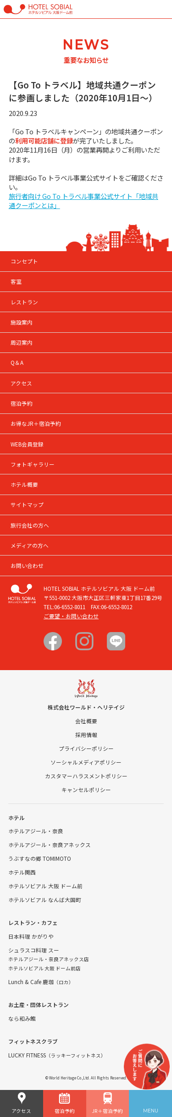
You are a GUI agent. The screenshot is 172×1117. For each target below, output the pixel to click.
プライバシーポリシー (86, 748)
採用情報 (86, 734)
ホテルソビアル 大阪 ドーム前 (45, 886)
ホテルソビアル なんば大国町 (44, 899)
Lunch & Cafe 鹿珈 (41, 981)
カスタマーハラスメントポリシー (86, 776)
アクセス (21, 1103)
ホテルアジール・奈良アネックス (49, 844)
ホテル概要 (24, 484)
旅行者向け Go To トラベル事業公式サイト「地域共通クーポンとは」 (83, 200)
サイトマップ (27, 504)
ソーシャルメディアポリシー (86, 762)
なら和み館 (22, 1018)
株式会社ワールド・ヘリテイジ (86, 707)
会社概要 (86, 721)
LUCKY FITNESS (57, 1055)
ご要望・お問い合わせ (71, 616)
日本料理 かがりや (31, 936)
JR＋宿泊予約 (107, 1103)
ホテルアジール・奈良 (35, 831)
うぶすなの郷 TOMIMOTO (39, 858)
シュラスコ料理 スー (33, 950)
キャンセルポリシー (86, 789)
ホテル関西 (22, 872)
